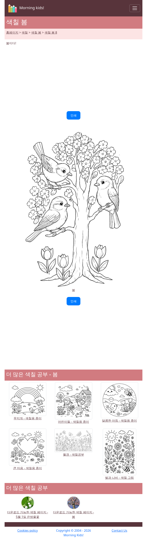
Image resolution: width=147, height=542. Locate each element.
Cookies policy (27, 530)
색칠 (25, 32)
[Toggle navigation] (134, 8)
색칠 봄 (36, 32)
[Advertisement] (73, 78)
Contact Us (119, 530)
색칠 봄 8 (51, 32)
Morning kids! (25, 8)
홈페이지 (12, 32)
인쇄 (73, 115)
